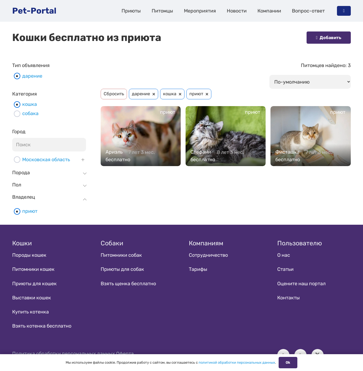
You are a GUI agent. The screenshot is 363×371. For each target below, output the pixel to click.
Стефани (200, 152)
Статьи (285, 269)
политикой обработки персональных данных (237, 362)
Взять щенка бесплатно (128, 284)
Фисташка (287, 152)
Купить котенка (30, 312)
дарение (32, 76)
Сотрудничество (208, 255)
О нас (283, 255)
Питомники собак (121, 255)
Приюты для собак (122, 269)
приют (29, 211)
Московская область (46, 160)
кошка (29, 104)
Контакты (288, 298)
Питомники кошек (33, 269)
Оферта (125, 354)
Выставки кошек (31, 298)
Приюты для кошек (34, 284)
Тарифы (198, 269)
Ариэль (114, 152)
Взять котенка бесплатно (41, 326)
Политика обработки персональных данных (63, 354)
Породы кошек (29, 255)
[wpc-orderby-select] (310, 81)
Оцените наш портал (301, 284)
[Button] (344, 10)
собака (30, 113)
